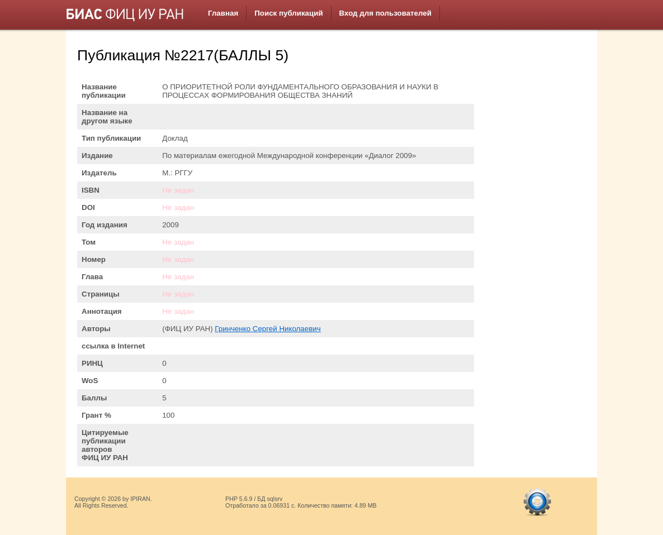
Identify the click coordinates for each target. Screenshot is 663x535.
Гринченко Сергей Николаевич (267, 328)
